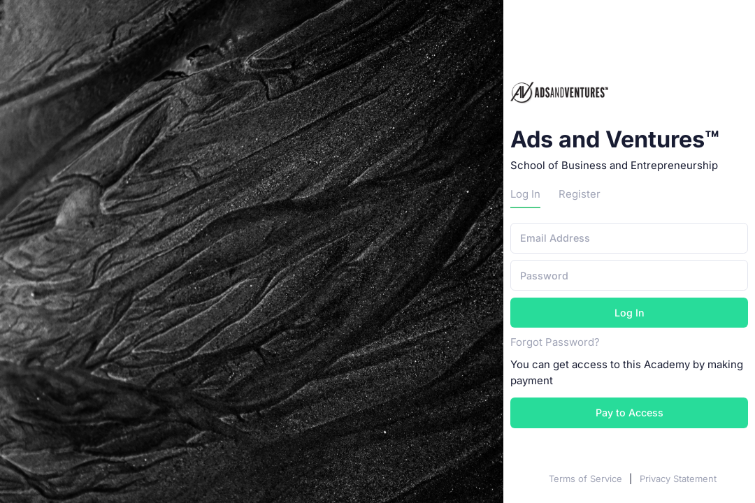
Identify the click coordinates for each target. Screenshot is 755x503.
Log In (629, 313)
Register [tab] (580, 194)
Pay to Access (629, 412)
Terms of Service (587, 478)
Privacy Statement (678, 478)
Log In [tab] (525, 194)
